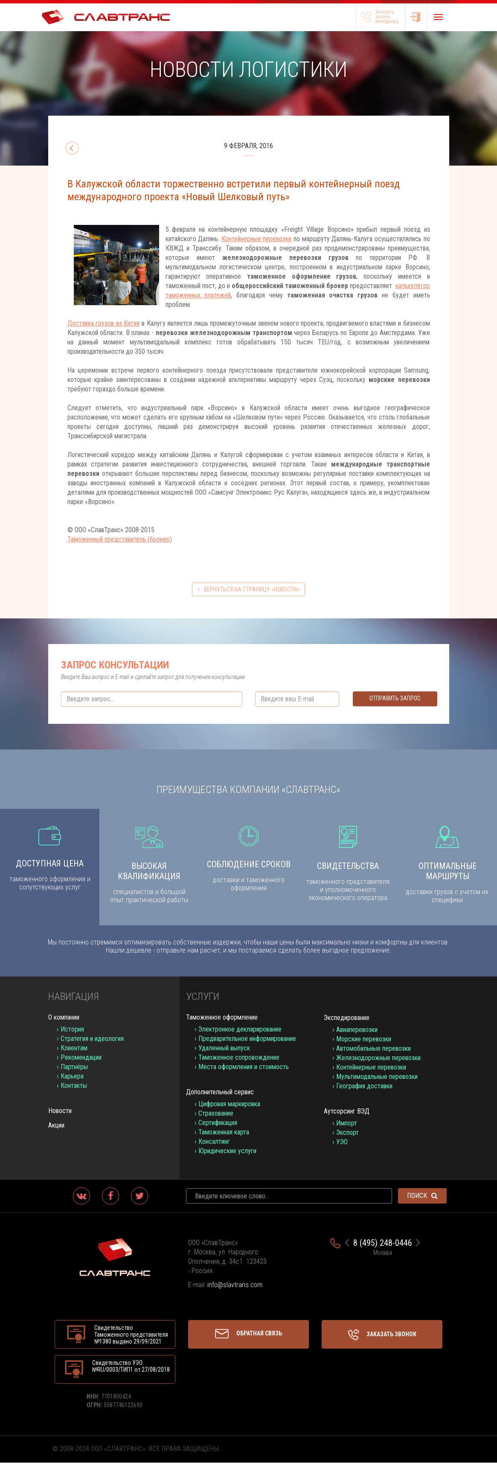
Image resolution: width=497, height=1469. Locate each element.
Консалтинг (214, 1148)
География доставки (364, 1092)
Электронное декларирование (240, 1036)
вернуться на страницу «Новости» (248, 589)
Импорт (346, 1129)
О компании (63, 1024)
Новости (60, 1117)
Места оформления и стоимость (243, 1073)
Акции (56, 1132)
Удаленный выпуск (224, 1054)
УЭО (342, 1148)
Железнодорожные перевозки (378, 1064)
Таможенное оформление (222, 1024)
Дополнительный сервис (220, 1098)
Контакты (74, 1092)
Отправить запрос (395, 698)
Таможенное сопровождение (238, 1064)
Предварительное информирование (247, 1045)
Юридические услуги (227, 1157)
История (72, 1036)
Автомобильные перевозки (373, 1055)
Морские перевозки (363, 1045)
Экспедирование (346, 1024)
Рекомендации (81, 1064)
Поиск (422, 1202)
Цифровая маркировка (229, 1110)
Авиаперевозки (357, 1036)
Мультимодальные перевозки (377, 1083)
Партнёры (74, 1073)
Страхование (215, 1120)
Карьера (72, 1082)
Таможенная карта (223, 1138)
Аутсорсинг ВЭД (346, 1117)
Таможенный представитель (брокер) (119, 539)
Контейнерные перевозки (256, 239)
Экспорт (347, 1139)
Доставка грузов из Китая (103, 323)
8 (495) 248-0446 (382, 1249)
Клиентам (74, 1054)
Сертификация (217, 1129)
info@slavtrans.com (234, 1291)
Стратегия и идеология (92, 1045)
